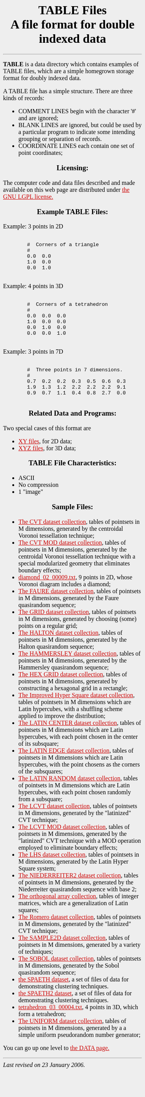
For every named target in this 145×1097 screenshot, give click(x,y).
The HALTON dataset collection (58, 658)
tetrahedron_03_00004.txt (50, 1032)
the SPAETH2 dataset (45, 1018)
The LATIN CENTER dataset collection (67, 748)
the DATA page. (89, 1073)
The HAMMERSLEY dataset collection (67, 679)
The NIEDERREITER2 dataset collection (69, 900)
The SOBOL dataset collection (56, 984)
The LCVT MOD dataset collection (61, 852)
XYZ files (30, 473)
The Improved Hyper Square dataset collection (75, 720)
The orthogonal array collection (57, 921)
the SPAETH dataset (43, 1004)
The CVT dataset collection (52, 547)
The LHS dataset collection (52, 880)
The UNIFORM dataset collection (60, 1046)
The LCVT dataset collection (54, 831)
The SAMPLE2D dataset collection (61, 963)
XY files (28, 466)
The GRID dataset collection (53, 637)
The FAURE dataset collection (56, 616)
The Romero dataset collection (56, 942)
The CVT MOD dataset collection (60, 568)
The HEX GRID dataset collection (60, 699)
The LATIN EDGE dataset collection (63, 776)
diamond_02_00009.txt (47, 602)
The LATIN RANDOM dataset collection (69, 803)
